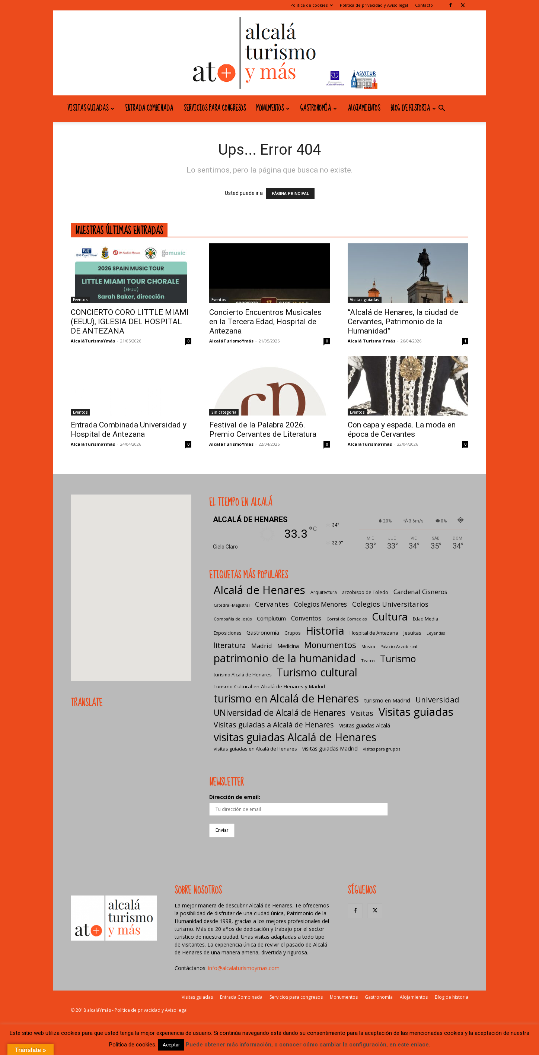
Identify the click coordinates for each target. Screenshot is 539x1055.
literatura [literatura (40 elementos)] (230, 645)
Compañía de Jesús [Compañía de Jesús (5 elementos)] (233, 619)
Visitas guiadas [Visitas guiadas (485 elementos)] (416, 712)
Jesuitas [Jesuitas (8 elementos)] (412, 632)
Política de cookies (311, 5)
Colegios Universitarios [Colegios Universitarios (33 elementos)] (390, 604)
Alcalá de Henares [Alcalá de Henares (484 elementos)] (259, 590)
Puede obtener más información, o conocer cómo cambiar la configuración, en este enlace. (308, 1044)
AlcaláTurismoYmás (93, 341)
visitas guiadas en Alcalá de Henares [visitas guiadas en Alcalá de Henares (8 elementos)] (255, 748)
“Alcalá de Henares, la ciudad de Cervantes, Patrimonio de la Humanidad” (403, 321)
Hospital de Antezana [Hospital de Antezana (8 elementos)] (374, 632)
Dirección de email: (234, 796)
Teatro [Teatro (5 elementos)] (368, 660)
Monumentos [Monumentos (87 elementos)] (330, 645)
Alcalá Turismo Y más (371, 341)
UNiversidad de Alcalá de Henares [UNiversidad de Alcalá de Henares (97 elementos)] (279, 713)
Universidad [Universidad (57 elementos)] (437, 700)
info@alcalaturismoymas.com (244, 968)
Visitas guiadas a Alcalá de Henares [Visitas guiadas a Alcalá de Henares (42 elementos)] (274, 725)
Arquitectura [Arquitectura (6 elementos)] (323, 592)
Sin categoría (223, 412)
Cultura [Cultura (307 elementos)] (390, 616)
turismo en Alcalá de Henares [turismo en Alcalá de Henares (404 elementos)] (286, 698)
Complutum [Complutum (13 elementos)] (271, 618)
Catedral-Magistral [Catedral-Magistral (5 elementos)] (232, 605)
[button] (441, 109)
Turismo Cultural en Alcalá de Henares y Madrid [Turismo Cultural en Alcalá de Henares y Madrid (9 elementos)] (269, 686)
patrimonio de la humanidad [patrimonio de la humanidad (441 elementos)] (285, 658)
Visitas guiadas (90, 108)
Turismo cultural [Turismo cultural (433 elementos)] (317, 672)
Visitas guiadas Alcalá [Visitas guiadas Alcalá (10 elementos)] (364, 725)
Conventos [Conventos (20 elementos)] (306, 618)
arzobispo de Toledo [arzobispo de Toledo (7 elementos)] (365, 592)
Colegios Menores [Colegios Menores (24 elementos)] (320, 604)
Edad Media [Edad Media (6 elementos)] (425, 619)
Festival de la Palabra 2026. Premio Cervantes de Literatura (262, 429)
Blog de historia (413, 108)
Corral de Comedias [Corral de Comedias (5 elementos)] (346, 619)
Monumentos (273, 108)
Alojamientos (364, 108)
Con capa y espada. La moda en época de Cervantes (402, 429)
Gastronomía (318, 108)
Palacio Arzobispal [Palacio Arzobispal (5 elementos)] (398, 646)
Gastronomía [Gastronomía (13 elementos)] (262, 632)
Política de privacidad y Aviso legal (374, 5)
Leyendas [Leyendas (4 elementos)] (436, 633)
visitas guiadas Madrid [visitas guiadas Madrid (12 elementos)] (330, 748)
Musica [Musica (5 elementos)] (368, 646)
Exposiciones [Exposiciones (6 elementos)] (227, 633)
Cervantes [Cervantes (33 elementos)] (272, 604)
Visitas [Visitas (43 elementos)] (362, 713)
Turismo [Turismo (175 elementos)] (398, 659)
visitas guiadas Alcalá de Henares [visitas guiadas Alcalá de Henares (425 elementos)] (295, 737)
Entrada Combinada (149, 108)
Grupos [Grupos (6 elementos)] (292, 633)
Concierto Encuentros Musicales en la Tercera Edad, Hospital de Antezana (265, 321)
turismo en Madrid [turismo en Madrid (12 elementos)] (387, 700)
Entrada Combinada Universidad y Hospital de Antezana (128, 429)
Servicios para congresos (215, 108)
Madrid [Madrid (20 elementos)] (261, 646)
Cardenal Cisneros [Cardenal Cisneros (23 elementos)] (420, 592)
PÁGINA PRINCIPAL (290, 193)
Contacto (424, 5)
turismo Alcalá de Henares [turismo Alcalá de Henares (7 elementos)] (242, 675)
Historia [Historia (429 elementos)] (325, 630)
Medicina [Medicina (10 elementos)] (288, 646)
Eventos (80, 299)
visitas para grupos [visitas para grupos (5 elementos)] (381, 749)
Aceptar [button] (171, 1045)
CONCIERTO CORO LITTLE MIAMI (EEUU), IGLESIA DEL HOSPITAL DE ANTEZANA (130, 321)
